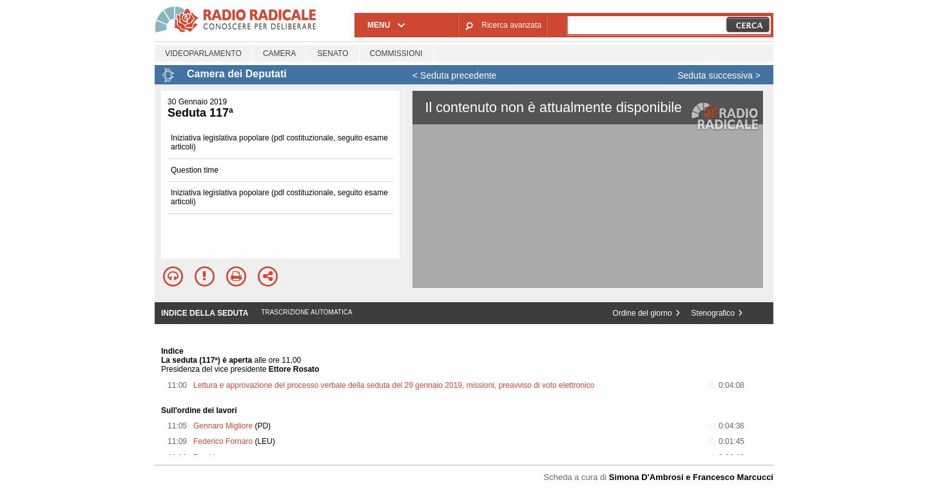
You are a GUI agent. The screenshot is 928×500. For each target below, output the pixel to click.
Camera (279, 53)
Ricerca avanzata (511, 25)
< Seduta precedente (454, 75)
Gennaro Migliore (223, 425)
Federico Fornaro (223, 441)
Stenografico (713, 313)
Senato (332, 53)
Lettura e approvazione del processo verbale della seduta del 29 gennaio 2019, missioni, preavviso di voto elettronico (393, 385)
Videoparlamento (203, 53)
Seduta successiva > (718, 75)
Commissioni (396, 53)
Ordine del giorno (642, 313)
